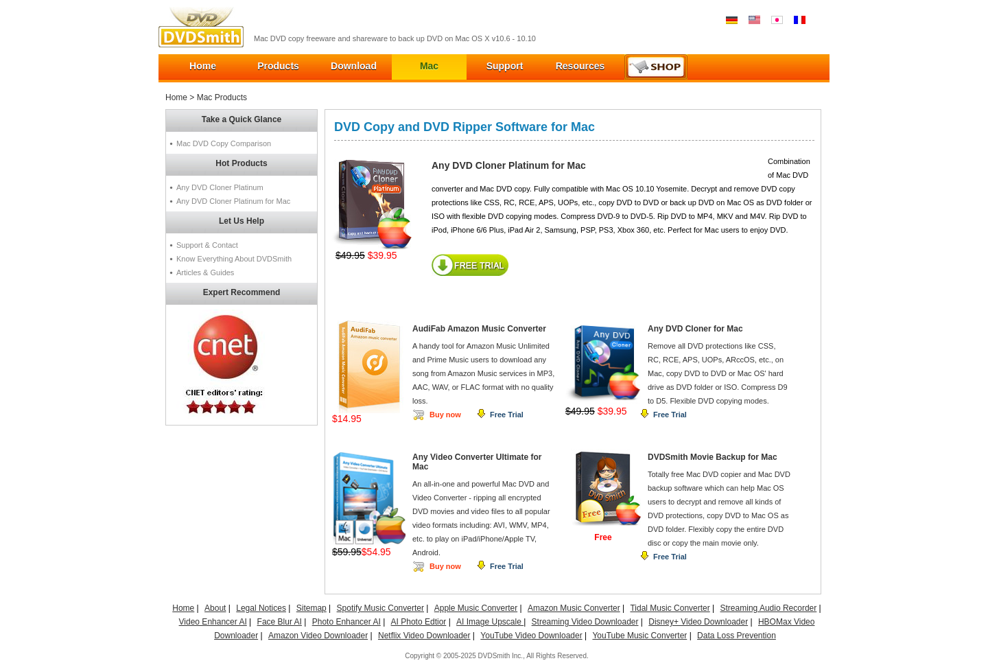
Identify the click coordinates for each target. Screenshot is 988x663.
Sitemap (311, 608)
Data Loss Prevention (736, 635)
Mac (429, 65)
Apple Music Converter (475, 608)
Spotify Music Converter (380, 608)
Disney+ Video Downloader (698, 622)
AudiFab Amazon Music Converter (479, 329)
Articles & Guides (205, 272)
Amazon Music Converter (574, 608)
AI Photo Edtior (419, 622)
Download (354, 65)
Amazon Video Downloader (318, 635)
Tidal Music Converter (669, 608)
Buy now (445, 414)
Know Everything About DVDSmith (234, 259)
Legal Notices (261, 608)
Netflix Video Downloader (424, 635)
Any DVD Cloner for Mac (695, 329)
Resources (580, 65)
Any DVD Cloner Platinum (219, 187)
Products (278, 65)
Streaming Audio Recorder (768, 608)
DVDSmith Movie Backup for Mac (712, 457)
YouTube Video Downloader (531, 635)
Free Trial (507, 414)
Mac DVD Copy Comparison (223, 143)
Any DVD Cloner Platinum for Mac (233, 201)
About (215, 608)
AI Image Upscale (490, 622)
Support (505, 65)
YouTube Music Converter (639, 635)
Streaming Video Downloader (585, 622)
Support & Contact (207, 245)
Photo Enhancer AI (346, 622)
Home (202, 65)
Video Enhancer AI (213, 622)
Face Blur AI (279, 622)
